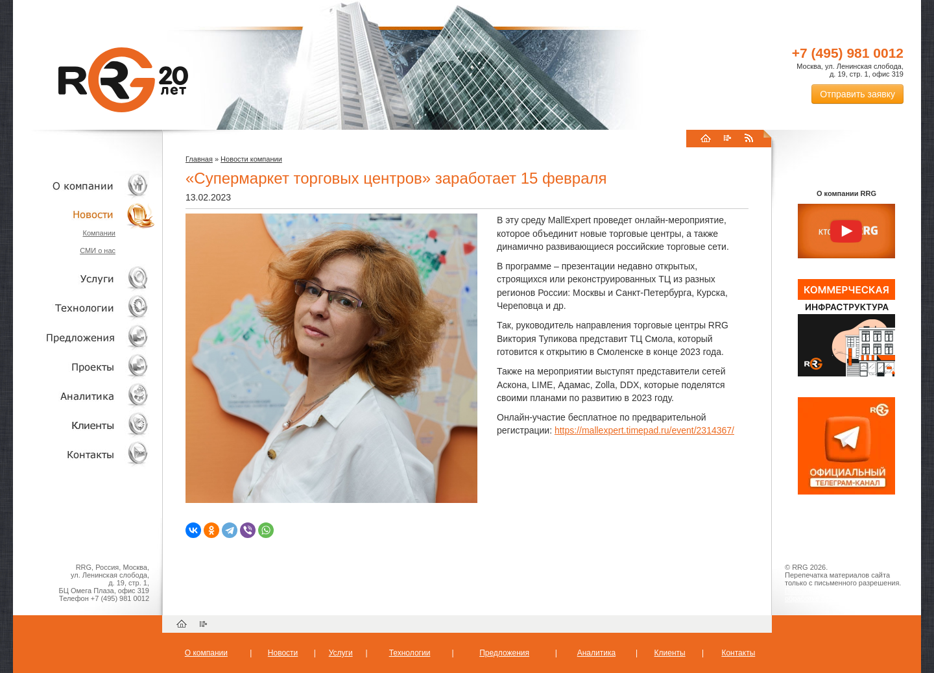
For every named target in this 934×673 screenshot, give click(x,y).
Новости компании (251, 159)
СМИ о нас (97, 250)
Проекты (84, 366)
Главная (199, 159)
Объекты (84, 337)
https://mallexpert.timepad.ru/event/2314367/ (644, 430)
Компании (98, 233)
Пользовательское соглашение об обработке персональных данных (841, 594)
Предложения (504, 652)
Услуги (84, 278)
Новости (87, 214)
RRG (123, 79)
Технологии (84, 308)
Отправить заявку (857, 94)
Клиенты (84, 424)
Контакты (84, 454)
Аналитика (84, 395)
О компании (84, 185)
